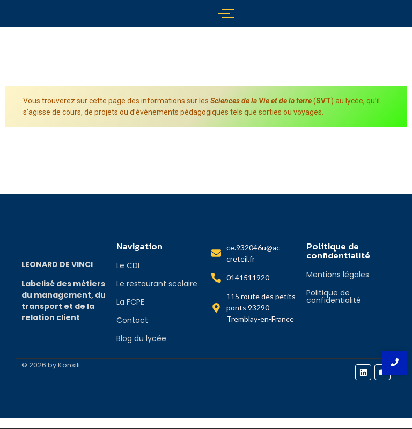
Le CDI (127, 265)
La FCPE (130, 302)
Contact (132, 320)
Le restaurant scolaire (156, 283)
